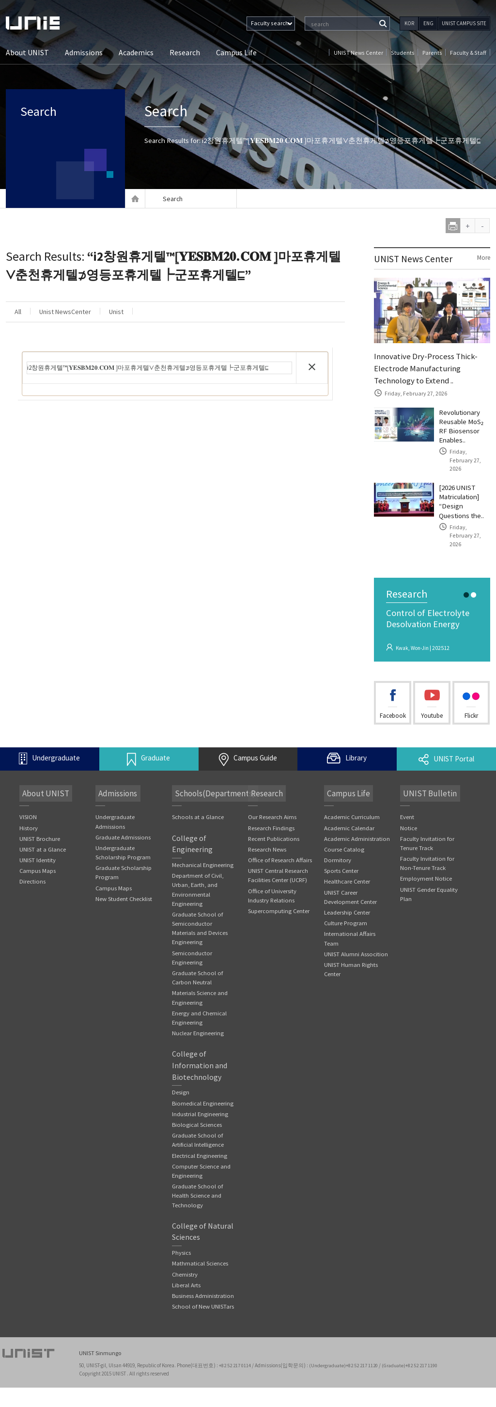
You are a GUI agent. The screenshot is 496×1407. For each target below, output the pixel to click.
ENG (428, 23)
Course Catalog (344, 843)
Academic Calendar (349, 822)
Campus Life (236, 53)
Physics (181, 1271)
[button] (312, 368)
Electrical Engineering (200, 1173)
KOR (409, 23)
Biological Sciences (197, 1142)
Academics (136, 53)
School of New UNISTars (203, 1326)
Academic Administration (357, 832)
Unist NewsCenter (84, 312)
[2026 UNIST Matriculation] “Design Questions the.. (464, 501)
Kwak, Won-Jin (414, 640)
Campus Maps (37, 865)
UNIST (44, 23)
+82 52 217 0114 (236, 1385)
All (23, 312)
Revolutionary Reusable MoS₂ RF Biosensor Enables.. (463, 431)
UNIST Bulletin (426, 786)
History (28, 822)
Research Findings (271, 822)
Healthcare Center (347, 876)
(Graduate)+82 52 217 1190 (412, 1385)
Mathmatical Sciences (200, 1283)
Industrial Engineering (200, 1131)
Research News (267, 843)
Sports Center (341, 865)
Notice (408, 822)
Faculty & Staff (468, 52)
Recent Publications (274, 832)
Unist (150, 312)
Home (135, 198)
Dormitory (337, 854)
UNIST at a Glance (42, 843)
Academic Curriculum (352, 810)
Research (185, 53)
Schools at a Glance (198, 810)
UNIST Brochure (39, 832)
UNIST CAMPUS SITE (464, 23)
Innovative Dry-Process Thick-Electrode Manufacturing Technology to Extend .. (428, 370)
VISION (28, 810)
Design (180, 1099)
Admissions (84, 53)
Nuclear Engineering (198, 1039)
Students (405, 52)
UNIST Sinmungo (101, 1373)
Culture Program (346, 918)
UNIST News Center (363, 52)
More (482, 257)
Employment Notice (426, 873)
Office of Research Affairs (280, 854)
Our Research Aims (272, 810)
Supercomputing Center (279, 906)
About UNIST (27, 53)
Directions (32, 876)
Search (48, 116)
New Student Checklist (124, 893)
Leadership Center (347, 907)
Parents (433, 52)
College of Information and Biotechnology (200, 1072)
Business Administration (203, 1315)
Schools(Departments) (212, 786)
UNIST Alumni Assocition (356, 950)
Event (407, 810)
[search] (159, 369)
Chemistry (185, 1293)
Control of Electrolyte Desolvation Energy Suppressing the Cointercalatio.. (431, 624)
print (453, 225)
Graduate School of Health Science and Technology (197, 1213)
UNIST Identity (37, 854)
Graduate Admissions (123, 831)
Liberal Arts (186, 1304)
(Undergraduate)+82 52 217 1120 (345, 1385)
